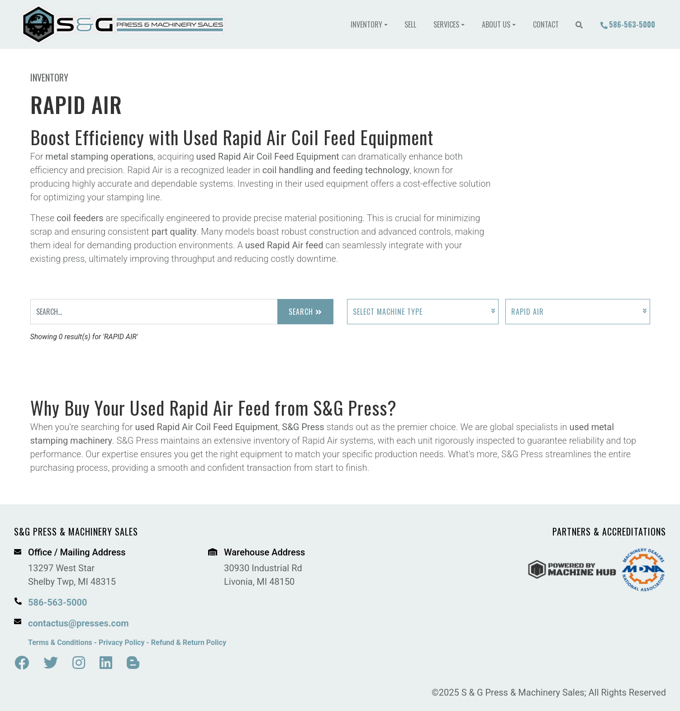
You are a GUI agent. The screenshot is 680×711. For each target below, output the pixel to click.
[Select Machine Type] (423, 311)
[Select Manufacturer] (577, 311)
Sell (410, 24)
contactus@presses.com (78, 623)
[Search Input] (154, 311)
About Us (496, 24)
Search (305, 311)
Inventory (366, 24)
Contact (546, 24)
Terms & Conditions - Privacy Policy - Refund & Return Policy (127, 642)
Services (446, 24)
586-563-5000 (627, 24)
